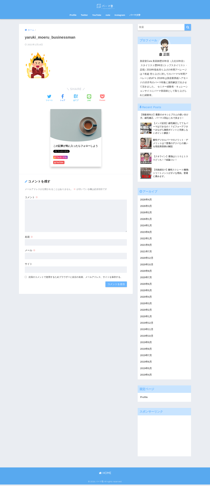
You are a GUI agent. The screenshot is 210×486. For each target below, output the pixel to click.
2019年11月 (146, 330)
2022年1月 (146, 239)
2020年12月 (146, 258)
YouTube (96, 15)
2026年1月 (146, 219)
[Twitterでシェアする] (49, 98)
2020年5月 (146, 291)
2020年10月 (146, 265)
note (108, 15)
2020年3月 (146, 304)
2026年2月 (146, 212)
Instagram (120, 15)
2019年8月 (146, 350)
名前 (29, 237)
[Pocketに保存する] (102, 98)
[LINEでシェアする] (89, 98)
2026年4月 (146, 199)
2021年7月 (146, 252)
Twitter (84, 15)
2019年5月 (146, 369)
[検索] (187, 27)
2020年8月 (146, 271)
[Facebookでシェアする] (62, 98)
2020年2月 (146, 311)
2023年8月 (146, 232)
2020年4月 (146, 298)
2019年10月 (146, 337)
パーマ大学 (135, 15)
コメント (31, 197)
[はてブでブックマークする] (75, 98)
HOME (105, 474)
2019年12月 (146, 324)
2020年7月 (146, 278)
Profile (73, 15)
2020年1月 (146, 317)
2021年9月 (146, 245)
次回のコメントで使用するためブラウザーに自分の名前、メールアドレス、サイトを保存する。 (75, 277)
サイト (28, 264)
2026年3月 (146, 206)
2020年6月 (146, 284)
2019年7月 (146, 356)
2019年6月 (146, 363)
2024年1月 (146, 226)
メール (30, 250)
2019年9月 (146, 343)
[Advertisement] (164, 437)
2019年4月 (146, 376)
